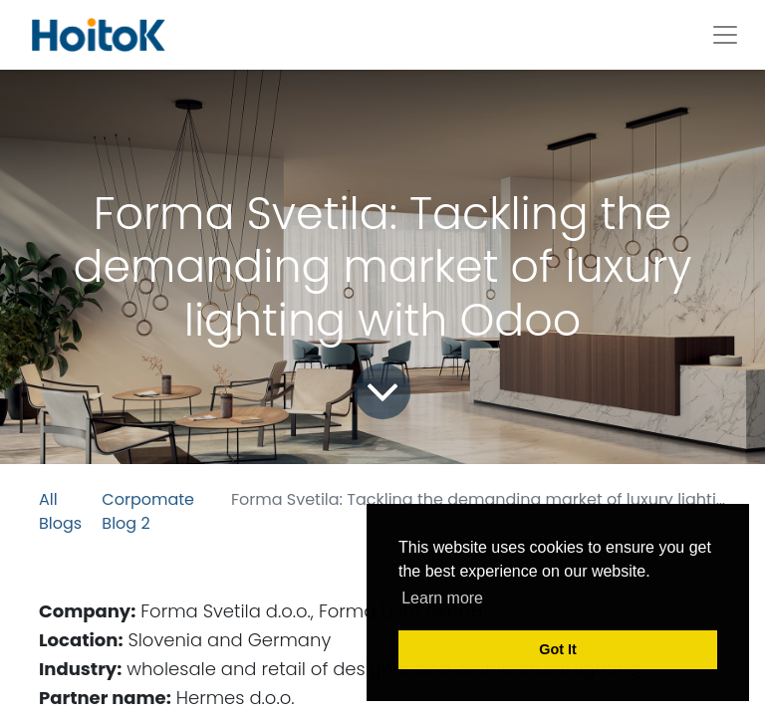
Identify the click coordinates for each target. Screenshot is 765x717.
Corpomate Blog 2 (148, 511)
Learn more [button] (442, 598)
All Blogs (60, 511)
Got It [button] (558, 649)
